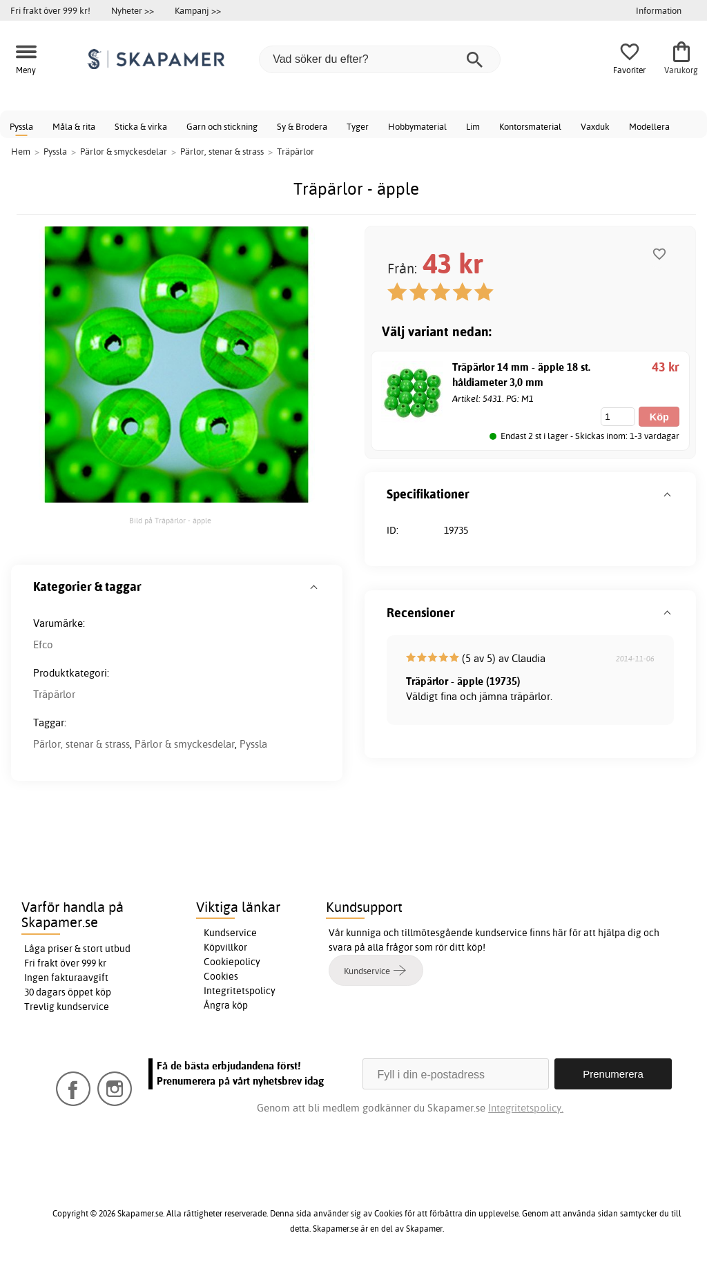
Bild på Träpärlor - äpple (170, 520)
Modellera (649, 126)
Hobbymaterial (417, 126)
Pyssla (21, 126)
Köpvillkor (225, 947)
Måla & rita (73, 126)
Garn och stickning (222, 126)
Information (658, 10)
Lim (473, 126)
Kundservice (230, 932)
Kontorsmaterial (530, 126)
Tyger (358, 126)
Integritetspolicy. (525, 1107)
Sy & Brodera (302, 126)
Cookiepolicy (232, 961)
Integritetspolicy (239, 990)
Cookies (221, 976)
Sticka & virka (141, 126)
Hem (20, 151)
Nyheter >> (132, 10)
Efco (43, 644)
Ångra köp (226, 1005)
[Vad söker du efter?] (380, 59)
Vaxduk (595, 126)
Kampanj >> (198, 10)
